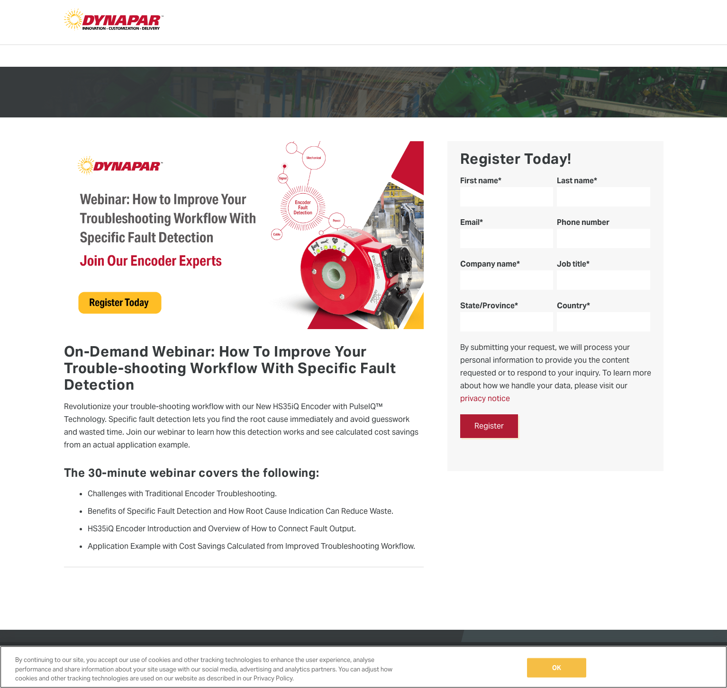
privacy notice (485, 398)
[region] (363, 667)
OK (556, 667)
